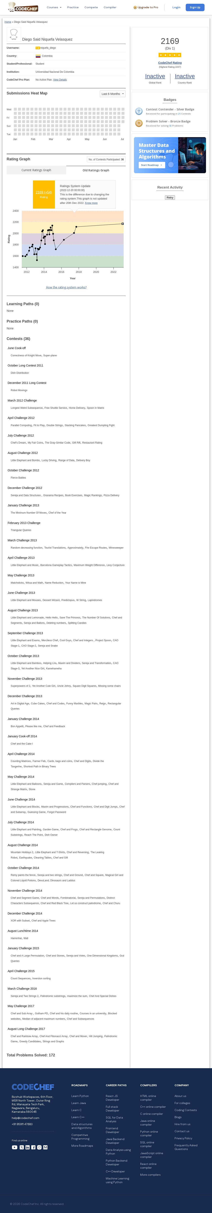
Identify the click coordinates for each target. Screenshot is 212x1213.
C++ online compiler (153, 1107)
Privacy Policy (183, 1138)
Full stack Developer (112, 1109)
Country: (12, 55)
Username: (13, 47)
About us (180, 1096)
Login (176, 7)
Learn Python (80, 1096)
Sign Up (195, 7)
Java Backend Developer (115, 1141)
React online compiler (148, 1166)
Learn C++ (77, 1117)
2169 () (44, 192)
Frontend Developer (112, 1130)
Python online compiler (149, 1134)
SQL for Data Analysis (114, 1120)
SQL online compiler (147, 1144)
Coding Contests (186, 1110)
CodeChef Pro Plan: (18, 79)
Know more (91, 203)
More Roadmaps (82, 1146)
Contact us (182, 1131)
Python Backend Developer (116, 1163)
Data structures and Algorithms (81, 1126)
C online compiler (151, 1114)
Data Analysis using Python (118, 1152)
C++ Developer (115, 1171)
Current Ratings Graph (36, 170)
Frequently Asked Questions (186, 1147)
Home (8, 22)
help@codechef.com (25, 1118)
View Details (60, 79)
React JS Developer (112, 1098)
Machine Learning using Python (117, 1180)
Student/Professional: (19, 63)
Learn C (76, 1110)
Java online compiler (147, 1123)
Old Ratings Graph (96, 170)
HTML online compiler (148, 1098)
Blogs (178, 1117)
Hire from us (182, 1124)
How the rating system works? (66, 287)
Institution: (13, 71)
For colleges (182, 1103)
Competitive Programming (80, 1137)
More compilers (150, 1175)
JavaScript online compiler (151, 1155)
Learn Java (78, 1103)
